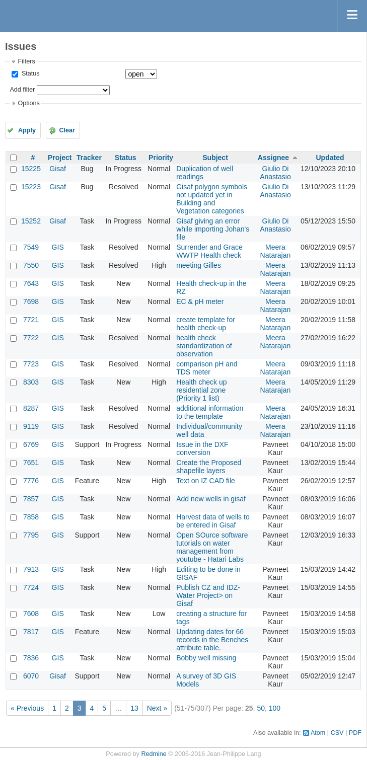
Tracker (89, 158)
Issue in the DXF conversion (202, 448)
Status (29, 73)
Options (28, 103)
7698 (31, 301)
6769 (31, 444)
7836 (31, 658)
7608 (31, 614)
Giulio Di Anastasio (275, 173)
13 (134, 708)
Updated (330, 158)
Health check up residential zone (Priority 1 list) (201, 390)
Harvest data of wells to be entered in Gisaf (213, 521)
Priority (161, 158)
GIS (58, 247)
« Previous (27, 708)
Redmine (153, 753)
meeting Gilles (198, 265)
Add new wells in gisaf (211, 499)
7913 (31, 569)
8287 (31, 408)
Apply (27, 130)
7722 (31, 338)
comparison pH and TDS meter (206, 368)
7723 (31, 364)
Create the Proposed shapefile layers (208, 467)
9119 (31, 426)
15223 (31, 187)
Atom (318, 732)
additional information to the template (209, 412)
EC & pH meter (200, 301)
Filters (26, 61)
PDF (355, 732)
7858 (31, 517)
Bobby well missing (206, 658)
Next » (157, 708)
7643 (31, 283)
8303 (31, 382)
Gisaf (57, 169)
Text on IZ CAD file (205, 481)
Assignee (273, 158)
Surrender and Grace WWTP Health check (209, 251)
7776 (31, 481)
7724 (31, 587)
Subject (215, 158)
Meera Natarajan (275, 251)
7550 (31, 265)
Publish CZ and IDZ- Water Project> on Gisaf (208, 595)
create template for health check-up (205, 324)
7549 (31, 247)
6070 (31, 676)
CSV (337, 732)
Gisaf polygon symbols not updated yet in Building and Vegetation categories (211, 199)
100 (274, 708)
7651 (31, 463)
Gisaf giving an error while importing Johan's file (212, 229)
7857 (31, 499)
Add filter (22, 89)
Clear (67, 130)
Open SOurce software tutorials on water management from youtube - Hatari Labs (212, 547)
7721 (31, 320)
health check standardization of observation (204, 346)
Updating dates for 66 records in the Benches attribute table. (212, 640)
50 (261, 708)
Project (59, 158)
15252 (31, 221)
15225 (31, 169)
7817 (31, 632)
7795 (31, 535)
